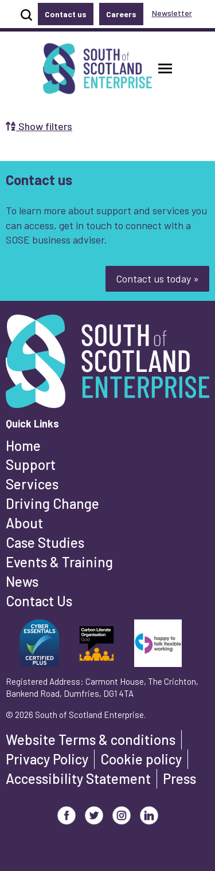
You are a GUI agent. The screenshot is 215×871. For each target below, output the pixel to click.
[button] (165, 68)
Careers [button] (121, 14)
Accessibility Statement (78, 778)
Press (179, 778)
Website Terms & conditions (90, 739)
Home (23, 445)
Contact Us (39, 601)
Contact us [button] (66, 14)
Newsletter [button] (172, 13)
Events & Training (59, 562)
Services (32, 484)
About (24, 523)
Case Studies (45, 542)
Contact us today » (157, 278)
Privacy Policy (47, 759)
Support (31, 464)
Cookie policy (141, 759)
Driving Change (52, 503)
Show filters (39, 126)
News (22, 581)
